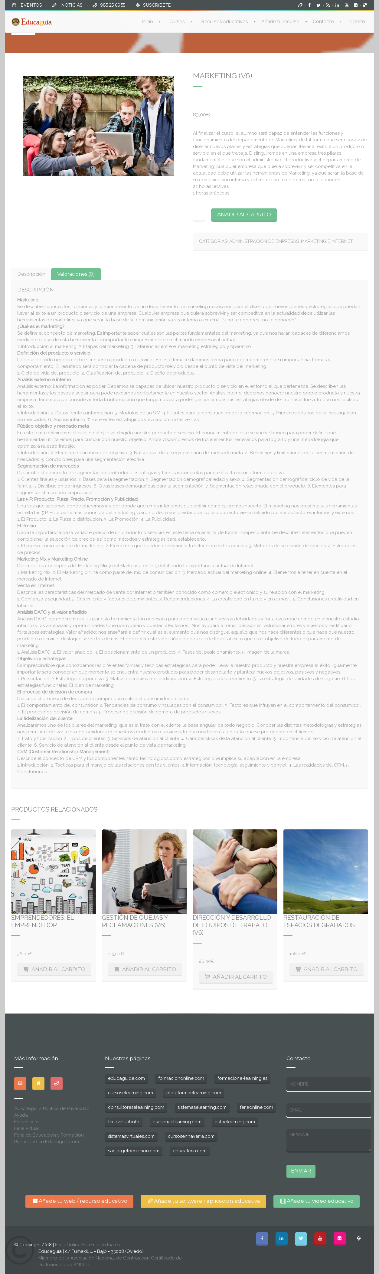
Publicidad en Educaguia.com (46, 1141)
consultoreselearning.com (136, 1107)
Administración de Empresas (264, 241)
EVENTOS (30, 5)
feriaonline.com (256, 1107)
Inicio (147, 21)
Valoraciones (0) (76, 274)
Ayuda (21, 1115)
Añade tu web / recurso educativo (79, 1201)
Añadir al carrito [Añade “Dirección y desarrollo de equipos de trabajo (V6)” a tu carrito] (240, 977)
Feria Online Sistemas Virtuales (87, 1244)
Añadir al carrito (244, 214)
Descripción (31, 274)
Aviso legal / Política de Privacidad (52, 1108)
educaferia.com (190, 1150)
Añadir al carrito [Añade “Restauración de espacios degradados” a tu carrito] (331, 969)
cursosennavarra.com (191, 1136)
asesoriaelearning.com (177, 1121)
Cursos (177, 21)
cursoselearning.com (130, 1092)
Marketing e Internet (327, 241)
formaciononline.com (181, 1078)
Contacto (323, 21)
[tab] (31, 274)
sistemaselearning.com (202, 1107)
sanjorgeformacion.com (133, 1150)
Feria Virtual (26, 1128)
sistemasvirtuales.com (131, 1136)
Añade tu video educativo (316, 1201)
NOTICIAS (71, 5)
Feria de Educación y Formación (49, 1135)
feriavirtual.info (123, 1121)
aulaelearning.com (235, 1121)
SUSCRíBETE (157, 5)
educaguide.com (126, 1078)
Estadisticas (26, 1121)
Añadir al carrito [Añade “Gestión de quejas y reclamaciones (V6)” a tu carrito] (149, 969)
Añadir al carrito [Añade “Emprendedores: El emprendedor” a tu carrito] (58, 969)
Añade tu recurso (280, 21)
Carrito (357, 21)
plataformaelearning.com (193, 1092)
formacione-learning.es (242, 1078)
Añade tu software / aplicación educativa (203, 1201)
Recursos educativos (224, 21)
